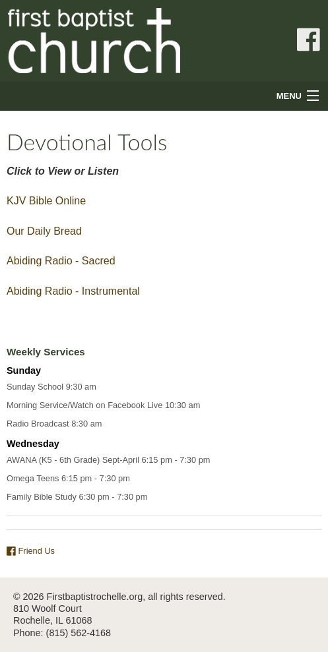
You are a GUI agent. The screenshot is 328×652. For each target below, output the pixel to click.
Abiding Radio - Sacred (61, 260)
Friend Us (31, 551)
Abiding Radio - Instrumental (73, 291)
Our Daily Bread (44, 231)
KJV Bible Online (46, 200)
